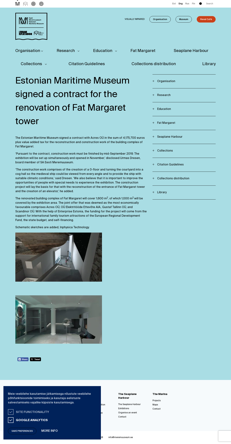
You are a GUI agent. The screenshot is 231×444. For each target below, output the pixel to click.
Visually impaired (135, 19)
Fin (193, 4)
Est (174, 4)
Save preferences (22, 431)
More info (49, 431)
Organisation (160, 19)
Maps (155, 405)
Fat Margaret (142, 51)
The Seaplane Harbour (129, 404)
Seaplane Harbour (191, 51)
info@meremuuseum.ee (120, 437)
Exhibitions (123, 409)
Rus (187, 4)
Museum (183, 19)
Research (66, 51)
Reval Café (206, 19)
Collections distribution (154, 64)
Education (102, 51)
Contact (122, 417)
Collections (31, 64)
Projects (156, 401)
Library (209, 64)
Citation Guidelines (87, 64)
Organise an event (127, 413)
